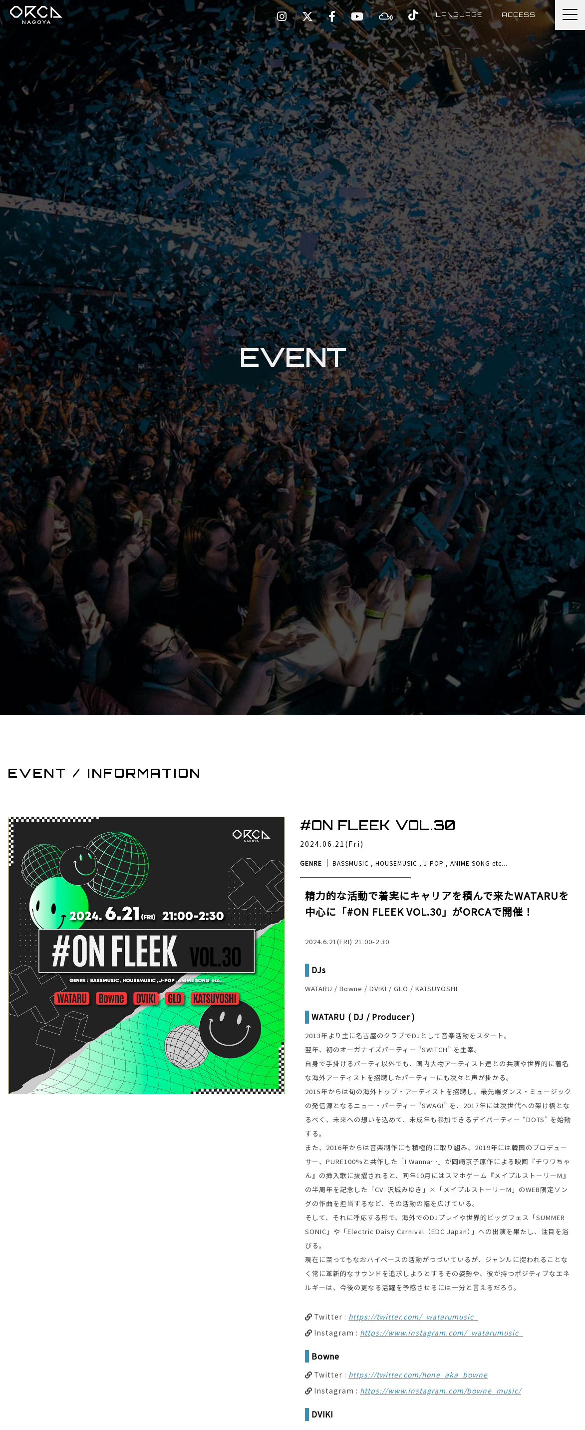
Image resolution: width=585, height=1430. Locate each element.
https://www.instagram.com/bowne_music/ (440, 1391)
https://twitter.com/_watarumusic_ (413, 1317)
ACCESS (518, 14)
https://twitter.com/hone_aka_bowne (418, 1375)
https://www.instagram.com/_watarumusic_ (441, 1333)
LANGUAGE (457, 14)
